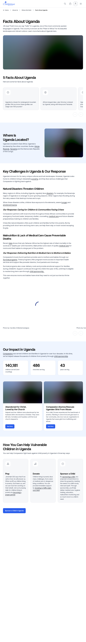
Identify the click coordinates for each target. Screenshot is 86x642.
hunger (64, 202)
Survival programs (10, 259)
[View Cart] (70, 3)
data (10, 243)
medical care (54, 216)
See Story (10, 426)
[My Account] (75, 3)
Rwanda (6, 149)
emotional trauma (10, 205)
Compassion (8, 353)
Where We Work (26, 10)
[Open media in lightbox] (39, 305)
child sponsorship (61, 356)
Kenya (37, 146)
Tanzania (13, 149)
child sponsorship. (37, 271)
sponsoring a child (68, 477)
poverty (35, 179)
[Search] (65, 3)
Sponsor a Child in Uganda (14, 511)
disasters (49, 193)
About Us (15, 10)
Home (7, 10)
